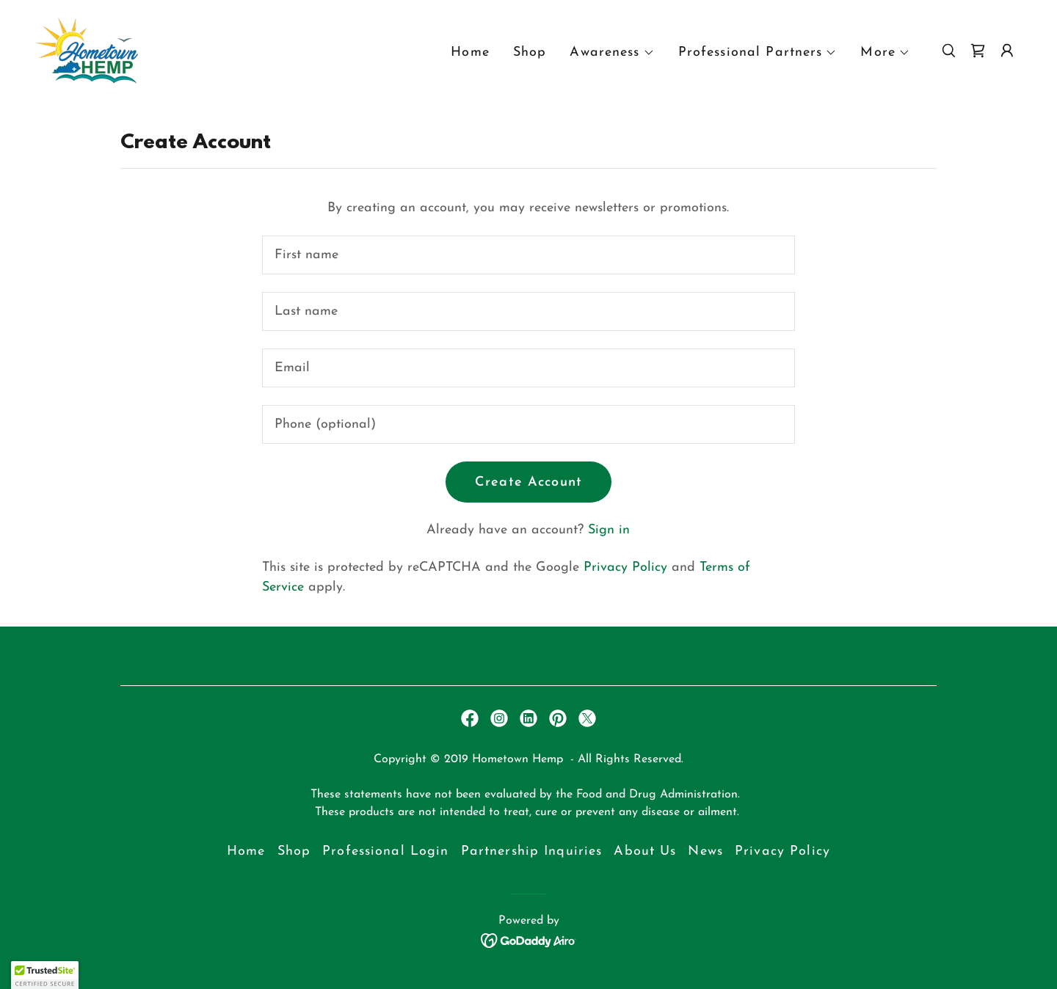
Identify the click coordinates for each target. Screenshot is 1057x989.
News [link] (705, 851)
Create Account (528, 482)
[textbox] (528, 255)
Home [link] (470, 52)
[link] (86, 49)
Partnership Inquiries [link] (532, 851)
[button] (612, 53)
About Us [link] (645, 851)
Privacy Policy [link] (625, 567)
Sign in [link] (609, 530)
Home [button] (246, 851)
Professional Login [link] (385, 851)
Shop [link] (530, 52)
